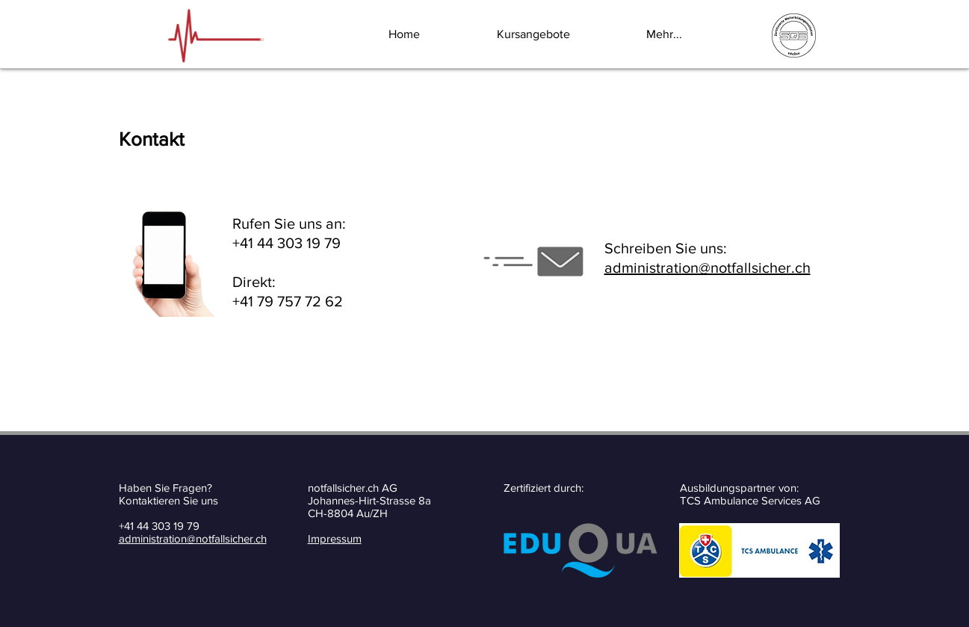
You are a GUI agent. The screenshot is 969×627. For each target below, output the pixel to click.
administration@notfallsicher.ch (707, 267)
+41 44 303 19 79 (159, 525)
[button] (560, 34)
